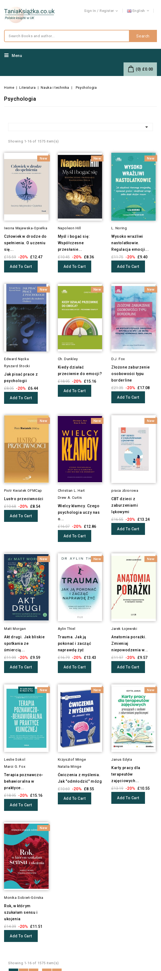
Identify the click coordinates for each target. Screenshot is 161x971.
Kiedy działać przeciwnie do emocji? (80, 370)
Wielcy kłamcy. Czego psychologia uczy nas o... (79, 512)
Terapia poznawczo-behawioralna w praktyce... (23, 781)
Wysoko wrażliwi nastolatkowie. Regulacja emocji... (130, 243)
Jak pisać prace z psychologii (21, 377)
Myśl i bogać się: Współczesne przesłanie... (74, 243)
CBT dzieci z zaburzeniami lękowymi (124, 505)
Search (143, 36)
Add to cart (21, 266)
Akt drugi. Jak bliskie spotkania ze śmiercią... (24, 643)
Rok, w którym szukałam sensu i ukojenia (21, 912)
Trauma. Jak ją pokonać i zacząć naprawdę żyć (74, 643)
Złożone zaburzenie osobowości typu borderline (130, 373)
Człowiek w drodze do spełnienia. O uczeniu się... (25, 243)
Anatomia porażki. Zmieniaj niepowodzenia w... (129, 643)
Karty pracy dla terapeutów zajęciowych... (125, 774)
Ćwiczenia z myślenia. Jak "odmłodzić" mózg (80, 778)
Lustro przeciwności (23, 499)
